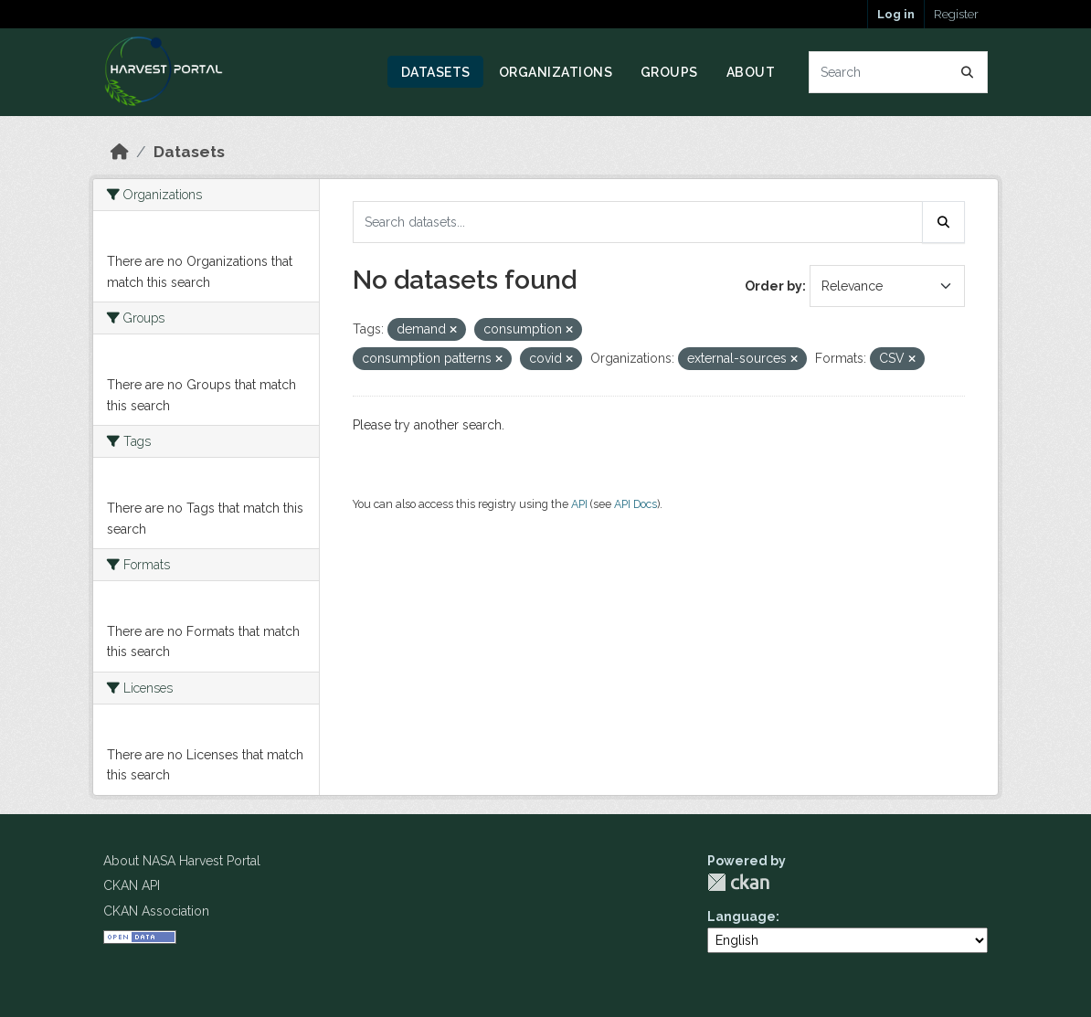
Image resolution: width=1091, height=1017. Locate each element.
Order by (773, 286)
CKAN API (131, 885)
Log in (896, 14)
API (579, 504)
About (751, 72)
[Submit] (967, 72)
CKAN (738, 882)
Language (741, 916)
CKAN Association (156, 911)
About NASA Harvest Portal (181, 860)
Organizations (556, 72)
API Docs (635, 504)
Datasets (436, 72)
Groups (669, 72)
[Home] (120, 152)
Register (956, 14)
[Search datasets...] (899, 72)
